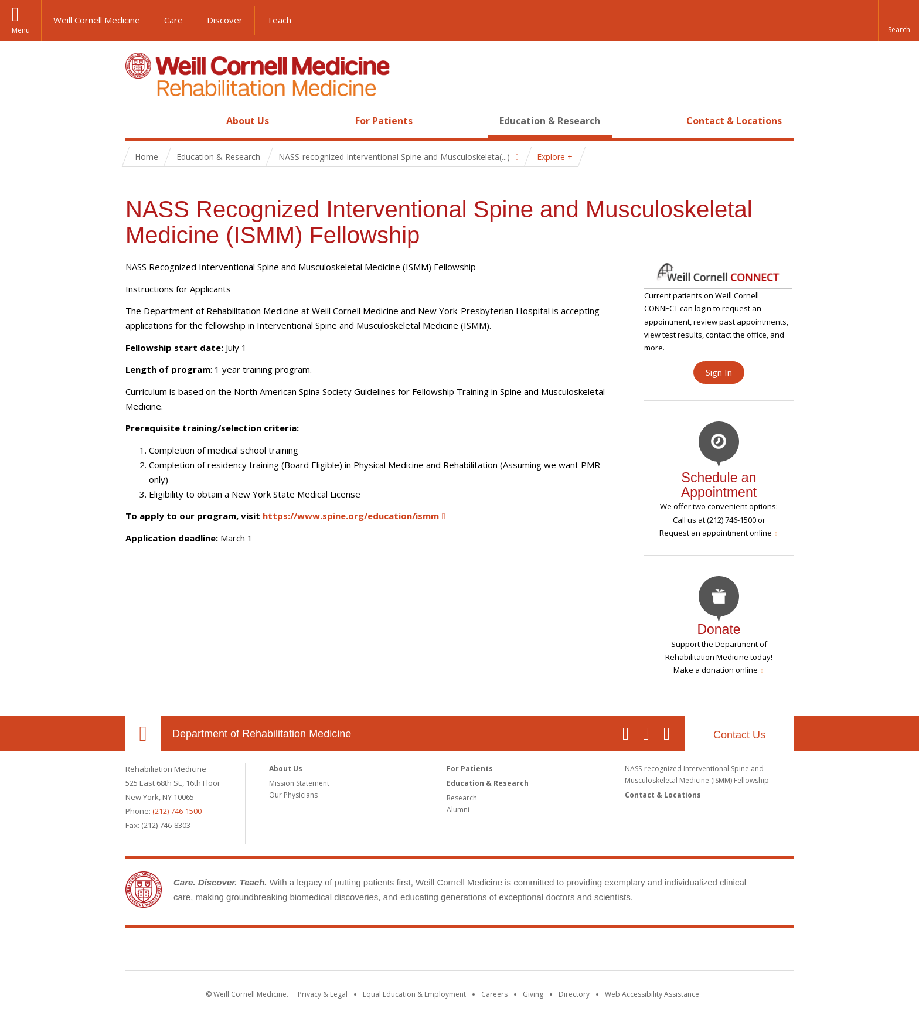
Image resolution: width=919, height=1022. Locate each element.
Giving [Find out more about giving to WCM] (533, 994)
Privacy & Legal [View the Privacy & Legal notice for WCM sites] (323, 994)
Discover (225, 20)
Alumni (458, 810)
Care (173, 20)
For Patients (384, 120)
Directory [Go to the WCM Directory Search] (574, 994)
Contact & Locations (734, 120)
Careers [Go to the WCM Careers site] (494, 994)
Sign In (719, 372)
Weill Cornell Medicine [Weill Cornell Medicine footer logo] (459, 952)
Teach (279, 20)
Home (138, 121)
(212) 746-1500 (177, 811)
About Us (247, 120)
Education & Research (549, 120)
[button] (898, 20)
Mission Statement (299, 783)
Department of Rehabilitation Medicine (261, 734)
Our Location (143, 733)
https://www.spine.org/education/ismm (351, 516)
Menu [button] (21, 30)
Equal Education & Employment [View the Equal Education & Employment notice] (414, 994)
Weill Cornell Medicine (96, 20)
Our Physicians (293, 795)
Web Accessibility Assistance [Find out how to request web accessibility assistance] (652, 994)
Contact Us (739, 735)
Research (462, 798)
